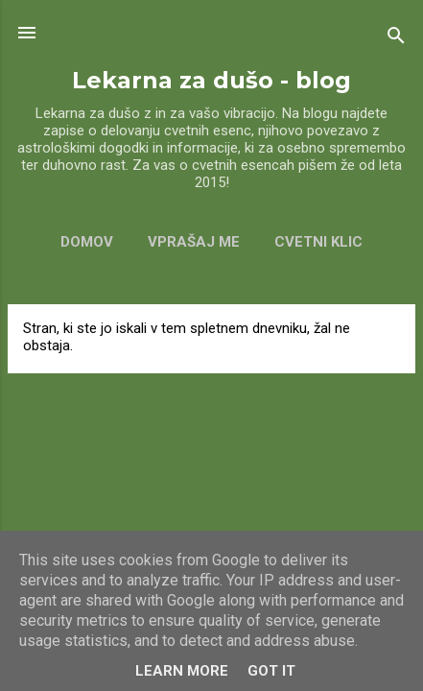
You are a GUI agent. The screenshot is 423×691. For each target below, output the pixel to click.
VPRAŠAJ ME (194, 241)
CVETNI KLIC (318, 241)
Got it (271, 670)
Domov (86, 241)
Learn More (181, 670)
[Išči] (396, 39)
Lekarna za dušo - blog (211, 80)
